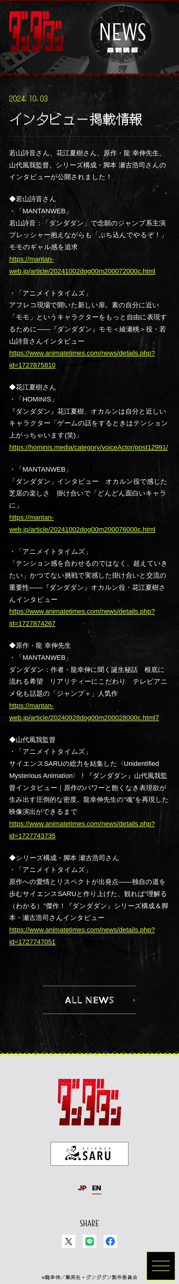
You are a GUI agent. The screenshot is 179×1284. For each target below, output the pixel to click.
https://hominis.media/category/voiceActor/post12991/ (88, 447)
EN (96, 1188)
